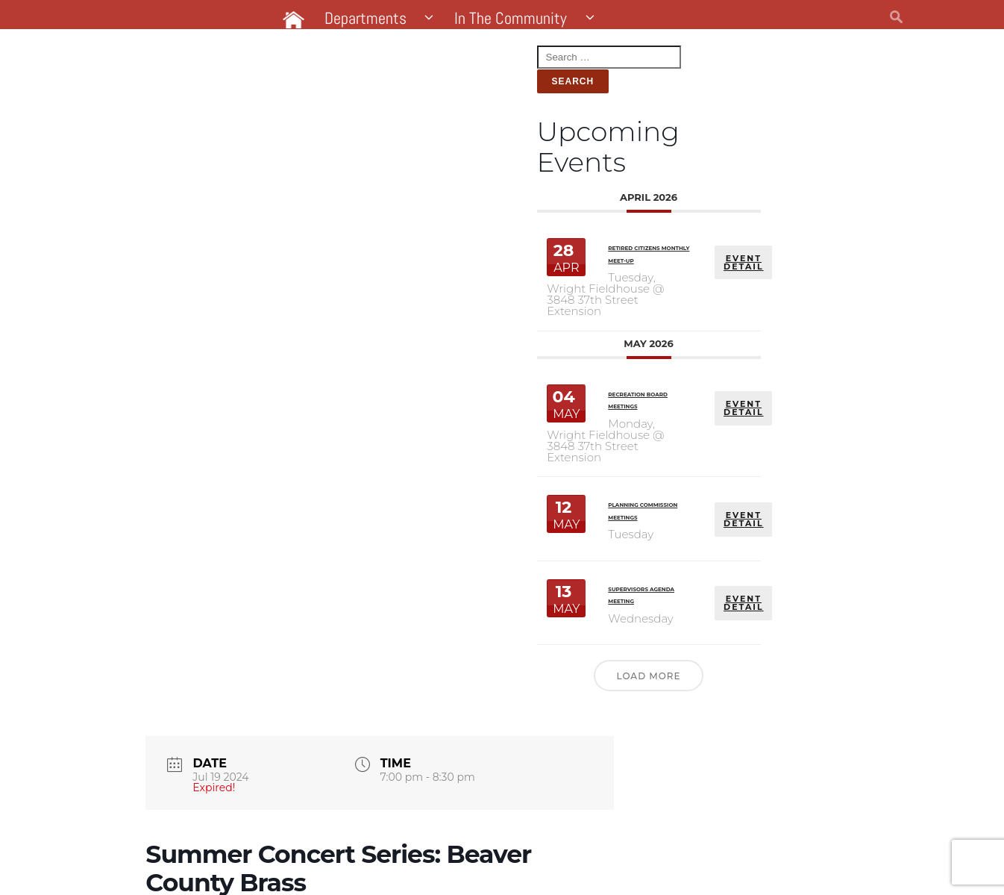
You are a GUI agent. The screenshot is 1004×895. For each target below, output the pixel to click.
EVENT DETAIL (313, 217)
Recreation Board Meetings (198, 342)
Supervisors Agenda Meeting (200, 522)
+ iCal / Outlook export (826, 769)
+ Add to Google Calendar (484, 769)
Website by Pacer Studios (248, 863)
